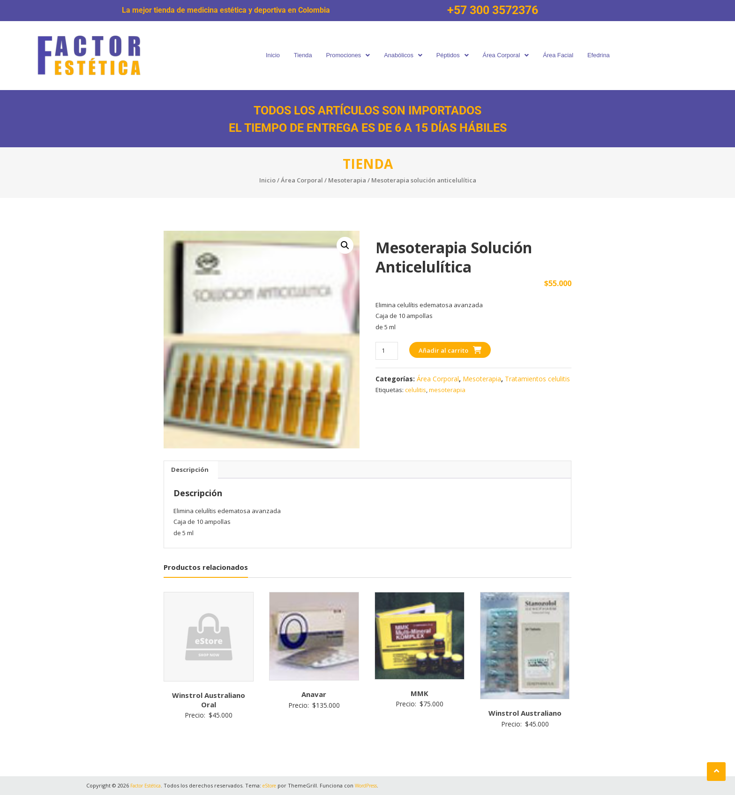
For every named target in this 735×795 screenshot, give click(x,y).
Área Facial (564, 55)
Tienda (297, 55)
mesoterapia (447, 390)
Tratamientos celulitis (537, 378)
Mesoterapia (347, 180)
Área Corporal (509, 55)
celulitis (415, 390)
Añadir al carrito (443, 350)
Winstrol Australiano (525, 713)
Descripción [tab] (190, 469)
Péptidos (454, 55)
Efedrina (606, 55)
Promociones (344, 55)
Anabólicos (402, 55)
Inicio (265, 55)
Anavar (313, 694)
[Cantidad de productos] (386, 350)
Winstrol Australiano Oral (208, 699)
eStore (277, 785)
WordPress (377, 785)
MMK (419, 693)
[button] (344, 55)
